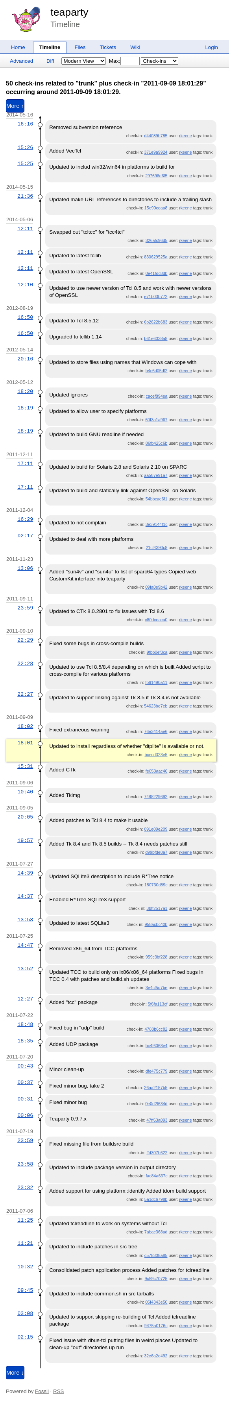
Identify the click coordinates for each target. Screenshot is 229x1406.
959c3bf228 (157, 957)
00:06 (25, 1115)
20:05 (25, 816)
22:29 (25, 640)
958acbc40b (155, 924)
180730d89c (156, 884)
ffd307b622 (156, 1152)
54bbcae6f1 (157, 499)
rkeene (185, 135)
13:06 (25, 568)
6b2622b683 (155, 322)
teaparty (69, 12)
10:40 (25, 791)
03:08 (25, 1313)
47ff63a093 (156, 1120)
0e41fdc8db (157, 273)
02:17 (25, 535)
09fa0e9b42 (156, 587)
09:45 (25, 1290)
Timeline (50, 47)
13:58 (25, 919)
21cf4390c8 (156, 547)
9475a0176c (156, 1325)
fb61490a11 (156, 682)
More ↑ (15, 106)
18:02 (25, 726)
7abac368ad (156, 1232)
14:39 (25, 873)
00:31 (25, 1098)
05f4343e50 (156, 1302)
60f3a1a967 (156, 419)
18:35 (25, 1040)
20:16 (25, 358)
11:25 (25, 1220)
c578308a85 (156, 1255)
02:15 (25, 1337)
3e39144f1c (157, 524)
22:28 (25, 663)
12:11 (25, 228)
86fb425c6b (157, 443)
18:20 (25, 391)
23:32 (25, 1187)
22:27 (25, 694)
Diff (50, 61)
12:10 (25, 284)
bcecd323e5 (155, 754)
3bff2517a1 (156, 908)
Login (211, 47)
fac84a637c (156, 1175)
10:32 (25, 1266)
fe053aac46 (157, 771)
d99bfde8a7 (156, 852)
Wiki (135, 47)
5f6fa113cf (158, 1004)
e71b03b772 (155, 296)
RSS (58, 1391)
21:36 (25, 196)
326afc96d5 (157, 240)
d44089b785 (155, 135)
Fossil (42, 1391)
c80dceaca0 (156, 619)
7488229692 (155, 796)
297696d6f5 (156, 175)
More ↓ (15, 1373)
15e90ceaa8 (156, 208)
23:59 (25, 607)
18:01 (25, 742)
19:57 (25, 840)
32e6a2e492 (155, 1355)
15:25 (25, 163)
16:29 (25, 519)
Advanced (21, 61)
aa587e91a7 (155, 475)
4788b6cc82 (155, 1029)
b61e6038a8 (155, 338)
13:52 (25, 968)
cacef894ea (156, 396)
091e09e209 (155, 829)
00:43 (25, 1066)
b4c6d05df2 (157, 370)
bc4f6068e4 (157, 1045)
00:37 (25, 1082)
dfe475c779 (157, 1071)
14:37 (25, 896)
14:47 (25, 945)
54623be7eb (155, 706)
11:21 (25, 1243)
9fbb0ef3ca (157, 652)
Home (18, 47)
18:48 (25, 1024)
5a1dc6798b (156, 1199)
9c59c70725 (155, 1278)
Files (79, 47)
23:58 (25, 1164)
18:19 (25, 407)
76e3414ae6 (155, 731)
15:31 (25, 766)
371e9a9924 (155, 152)
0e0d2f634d (156, 1103)
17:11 (25, 463)
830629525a (155, 257)
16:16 (25, 123)
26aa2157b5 (155, 1087)
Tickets (108, 47)
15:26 (25, 147)
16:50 (25, 317)
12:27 (25, 998)
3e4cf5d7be (157, 987)
